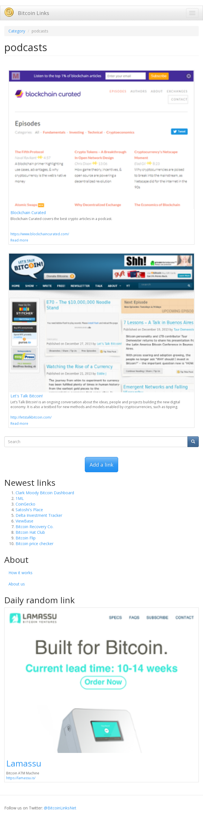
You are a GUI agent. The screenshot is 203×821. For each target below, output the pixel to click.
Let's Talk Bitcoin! (26, 395)
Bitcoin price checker (34, 543)
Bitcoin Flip (26, 538)
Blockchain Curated (28, 212)
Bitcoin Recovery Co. (34, 526)
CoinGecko (25, 504)
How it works (20, 572)
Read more (19, 240)
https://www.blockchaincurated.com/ (39, 234)
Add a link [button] (101, 464)
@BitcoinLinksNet (60, 808)
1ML (20, 498)
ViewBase (24, 521)
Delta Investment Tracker (39, 515)
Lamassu (23, 763)
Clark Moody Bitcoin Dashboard (45, 492)
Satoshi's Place (29, 509)
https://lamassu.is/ (20, 778)
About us (16, 584)
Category (16, 31)
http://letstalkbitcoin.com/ (30, 417)
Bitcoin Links (33, 13)
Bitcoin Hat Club (30, 532)
